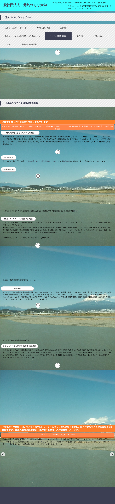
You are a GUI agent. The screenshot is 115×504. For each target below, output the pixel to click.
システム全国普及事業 (58, 36)
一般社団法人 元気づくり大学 (23, 5)
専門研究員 (8, 157)
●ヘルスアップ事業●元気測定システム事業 (58, 435)
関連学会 (17, 288)
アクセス (8, 44)
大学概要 (63, 28)
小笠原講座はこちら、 (50, 161)
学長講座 (66, 161)
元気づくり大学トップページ (16, 28)
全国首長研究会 (8, 169)
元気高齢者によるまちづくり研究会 (20, 133)
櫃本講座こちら (33, 161)
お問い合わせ (98, 36)
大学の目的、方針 (43, 28)
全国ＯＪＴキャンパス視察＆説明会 (18, 219)
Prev (3, 454)
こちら (76, 211)
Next (112, 454)
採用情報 (80, 36)
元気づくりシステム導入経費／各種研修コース (22, 36)
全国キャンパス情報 (29, 44)
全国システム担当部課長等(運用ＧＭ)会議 (19, 346)
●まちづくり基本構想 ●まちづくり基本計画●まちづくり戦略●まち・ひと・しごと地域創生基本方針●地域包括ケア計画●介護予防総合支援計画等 (57, 127)
